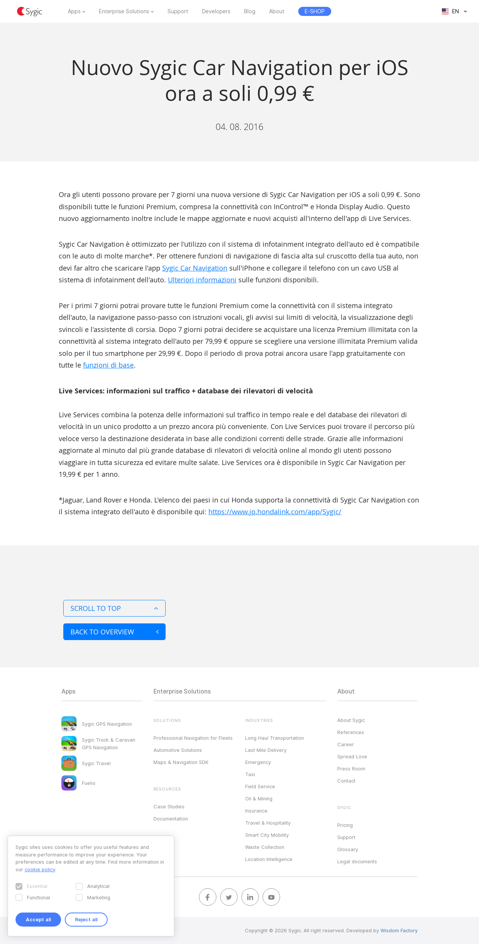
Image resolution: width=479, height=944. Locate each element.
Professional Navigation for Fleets (193, 738)
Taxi (250, 774)
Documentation (170, 819)
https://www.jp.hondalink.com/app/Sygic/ (274, 511)
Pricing (345, 825)
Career (345, 744)
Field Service (260, 786)
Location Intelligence (269, 859)
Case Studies (169, 806)
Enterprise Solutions (124, 11)
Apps (74, 11)
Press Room (351, 769)
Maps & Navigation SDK (180, 762)
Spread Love (352, 756)
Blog (249, 11)
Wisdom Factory (399, 930)
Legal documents (357, 861)
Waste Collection (264, 847)
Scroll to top (114, 608)
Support (177, 11)
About (277, 11)
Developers (216, 11)
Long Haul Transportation (274, 738)
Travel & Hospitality (268, 823)
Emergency (258, 762)
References (350, 732)
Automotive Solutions (177, 750)
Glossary (347, 849)
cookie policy (40, 869)
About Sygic (351, 720)
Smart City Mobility (267, 835)
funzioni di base (108, 364)
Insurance (256, 811)
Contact (346, 781)
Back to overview (114, 631)
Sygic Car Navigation (194, 267)
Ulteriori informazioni (202, 279)
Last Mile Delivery (265, 750)
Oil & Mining (258, 798)
